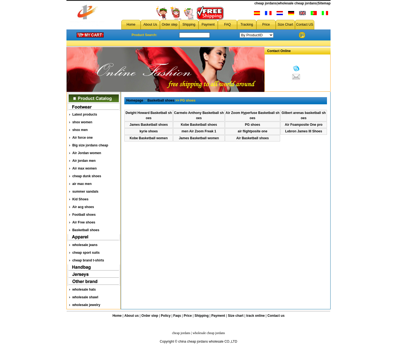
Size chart (235, 316)
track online (255, 316)
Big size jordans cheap (90, 145)
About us (131, 316)
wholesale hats (84, 289)
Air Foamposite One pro (304, 125)
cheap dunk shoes (86, 176)
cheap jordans (265, 3)
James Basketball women (199, 138)
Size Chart (285, 24)
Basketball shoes (85, 230)
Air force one (82, 138)
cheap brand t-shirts (88, 260)
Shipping (189, 24)
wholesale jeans (84, 245)
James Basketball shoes (149, 125)
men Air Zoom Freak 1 (199, 131)
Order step (170, 24)
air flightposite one (252, 131)
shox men (80, 130)
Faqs (177, 316)
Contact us (276, 316)
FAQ (227, 24)
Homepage (134, 100)
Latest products (84, 114)
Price (266, 24)
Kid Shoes (80, 199)
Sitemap (324, 3)
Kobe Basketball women (149, 138)
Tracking (246, 24)
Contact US (304, 24)
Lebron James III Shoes (303, 131)
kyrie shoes (149, 131)
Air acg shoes (83, 207)
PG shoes (252, 125)
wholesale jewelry (86, 305)
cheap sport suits (86, 253)
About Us (150, 24)
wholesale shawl (85, 297)
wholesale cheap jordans (297, 3)
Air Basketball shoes (252, 138)
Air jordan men (84, 161)
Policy (165, 316)
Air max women (84, 168)
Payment (208, 24)
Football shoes (84, 215)
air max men (82, 184)
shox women (82, 122)
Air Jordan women (86, 153)
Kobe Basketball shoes (199, 125)
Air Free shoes (83, 222)
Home (131, 24)
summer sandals (85, 191)
